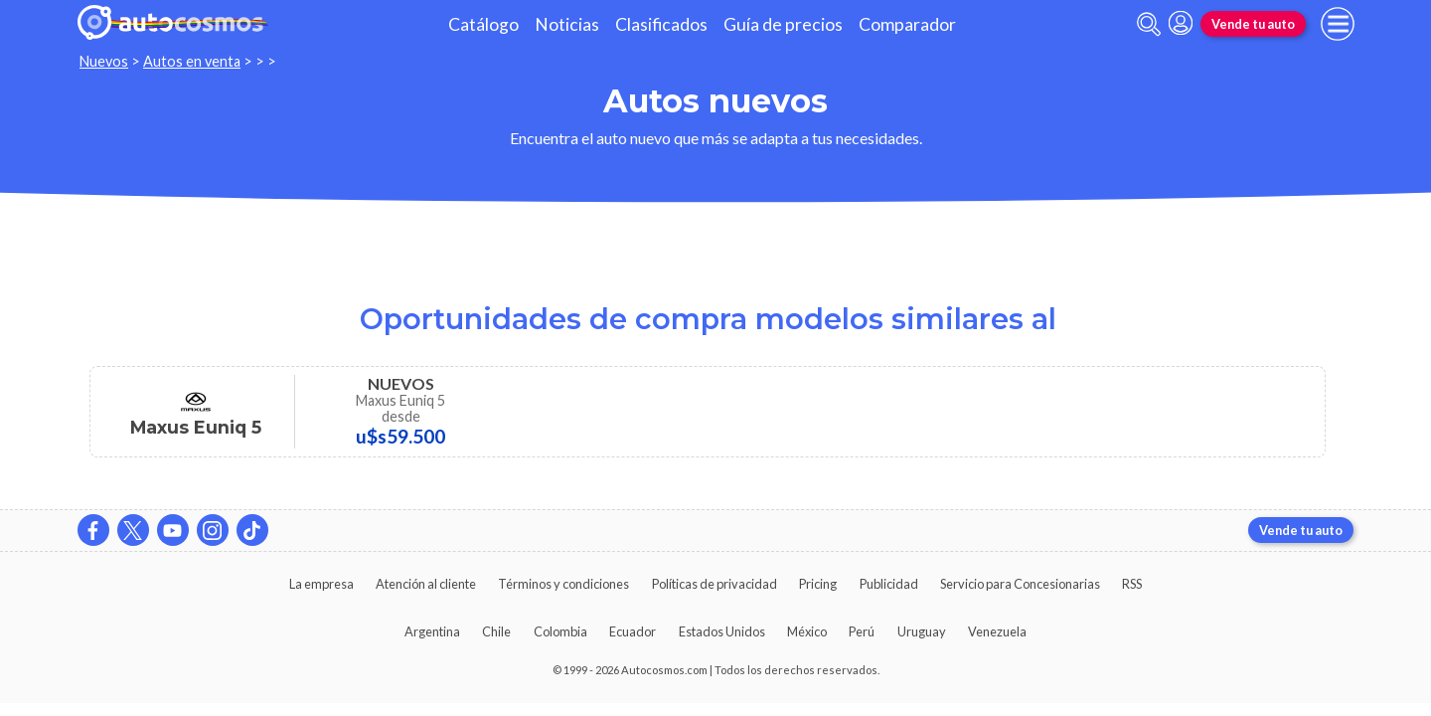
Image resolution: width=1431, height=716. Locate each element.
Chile (496, 631)
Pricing (818, 584)
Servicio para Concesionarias (1020, 584)
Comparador (907, 24)
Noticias (567, 24)
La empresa (321, 584)
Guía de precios (783, 24)
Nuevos (104, 61)
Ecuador (632, 631)
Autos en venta (191, 61)
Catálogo (483, 24)
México (807, 631)
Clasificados (661, 24)
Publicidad (889, 584)
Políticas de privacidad (714, 584)
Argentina (432, 631)
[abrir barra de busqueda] (1149, 24)
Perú (861, 631)
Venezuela (997, 631)
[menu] (1337, 24)
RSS (1132, 584)
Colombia (560, 631)
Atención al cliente (426, 584)
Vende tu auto (1253, 24)
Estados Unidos (722, 631)
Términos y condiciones (563, 584)
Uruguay (921, 631)
